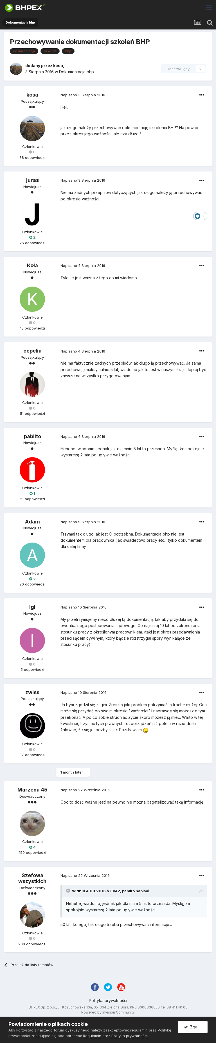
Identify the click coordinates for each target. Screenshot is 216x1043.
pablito (32, 436)
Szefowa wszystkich (32, 878)
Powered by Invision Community (108, 1012)
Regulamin (92, 1035)
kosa (58, 65)
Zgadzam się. (196, 1026)
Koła (32, 265)
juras (32, 180)
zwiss (32, 692)
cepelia (32, 351)
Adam (32, 522)
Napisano (82, 95)
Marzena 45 (32, 790)
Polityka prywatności (108, 1000)
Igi (32, 607)
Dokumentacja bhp (76, 71)
